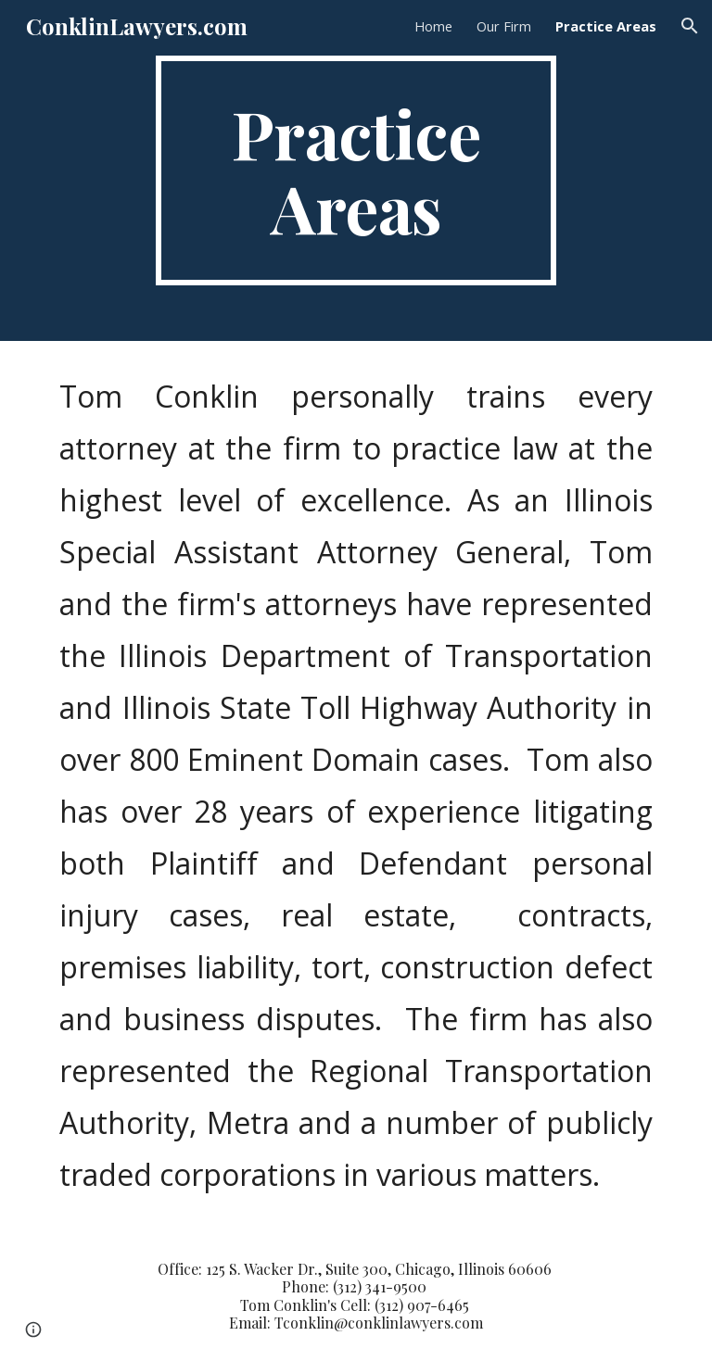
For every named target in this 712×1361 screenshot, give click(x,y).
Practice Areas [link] (605, 26)
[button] (690, 26)
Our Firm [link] (504, 26)
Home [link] (433, 26)
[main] (355, 170)
